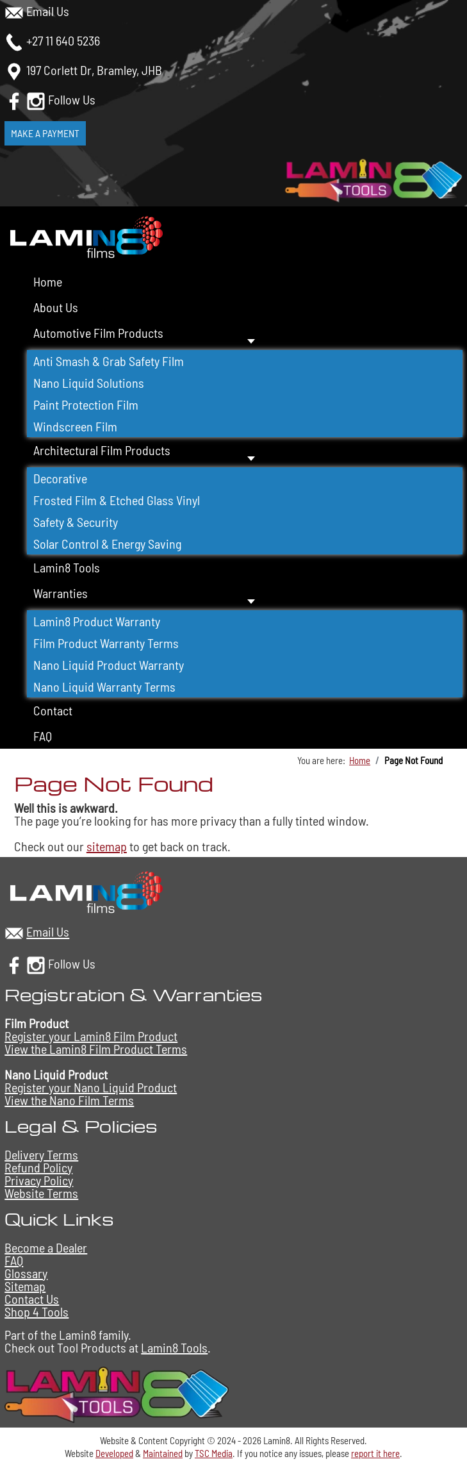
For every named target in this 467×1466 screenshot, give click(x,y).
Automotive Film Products (98, 332)
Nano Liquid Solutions (88, 382)
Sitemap (24, 1286)
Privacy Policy (38, 1180)
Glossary (25, 1273)
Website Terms (41, 1193)
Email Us (47, 11)
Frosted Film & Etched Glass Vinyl (116, 500)
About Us (55, 307)
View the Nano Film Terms (69, 1100)
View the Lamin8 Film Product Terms (95, 1048)
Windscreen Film (75, 426)
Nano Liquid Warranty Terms (104, 686)
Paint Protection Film (85, 404)
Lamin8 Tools (66, 567)
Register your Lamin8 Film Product (90, 1036)
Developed (114, 1453)
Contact (52, 710)
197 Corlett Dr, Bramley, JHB (94, 70)
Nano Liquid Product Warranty (108, 664)
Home (47, 281)
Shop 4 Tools (36, 1311)
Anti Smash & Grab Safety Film (108, 361)
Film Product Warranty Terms (106, 643)
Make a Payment (45, 133)
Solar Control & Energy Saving (107, 543)
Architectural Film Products (101, 450)
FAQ (42, 736)
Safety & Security (75, 521)
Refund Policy (38, 1167)
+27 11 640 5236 (63, 40)
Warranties (60, 593)
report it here (375, 1453)
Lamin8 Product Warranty (96, 621)
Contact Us (31, 1298)
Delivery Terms (41, 1154)
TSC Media (214, 1453)
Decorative (60, 478)
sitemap (106, 846)
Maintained (163, 1453)
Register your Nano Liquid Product (90, 1087)
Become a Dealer (45, 1247)
